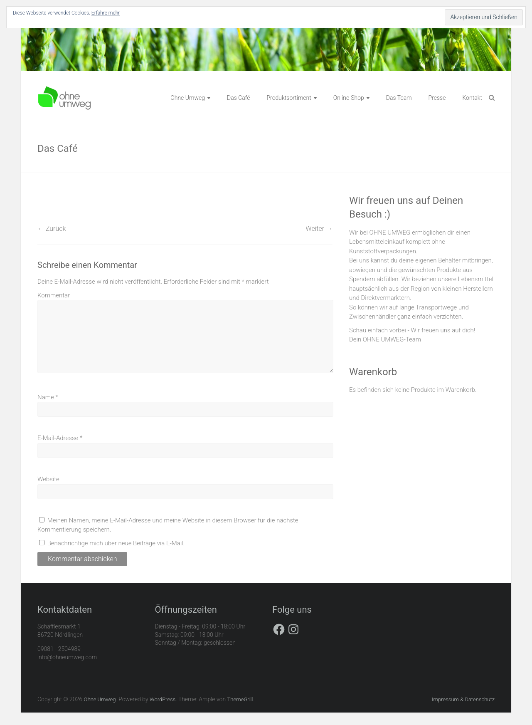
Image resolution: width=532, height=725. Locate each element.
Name (47, 397)
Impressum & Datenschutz (463, 699)
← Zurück (51, 229)
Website (48, 479)
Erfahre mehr (105, 13)
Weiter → (318, 229)
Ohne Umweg (187, 97)
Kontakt (472, 97)
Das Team (399, 97)
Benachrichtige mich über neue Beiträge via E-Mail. (116, 543)
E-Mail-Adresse (59, 438)
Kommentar (53, 295)
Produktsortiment (288, 97)
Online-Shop (348, 97)
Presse (437, 97)
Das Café (238, 97)
